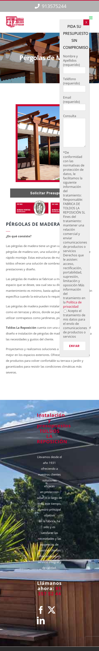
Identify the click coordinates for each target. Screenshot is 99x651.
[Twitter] (51, 610)
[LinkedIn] (41, 620)
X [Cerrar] (86, 22)
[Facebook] (41, 610)
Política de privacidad (72, 304)
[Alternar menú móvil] (91, 18)
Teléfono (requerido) (74, 84)
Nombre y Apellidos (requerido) (74, 63)
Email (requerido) (74, 102)
